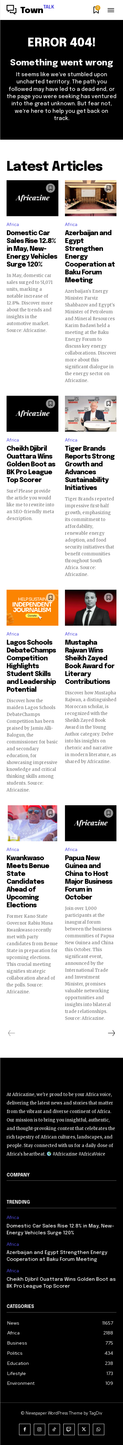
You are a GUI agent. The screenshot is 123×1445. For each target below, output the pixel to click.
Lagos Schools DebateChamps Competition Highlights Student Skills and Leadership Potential (31, 666)
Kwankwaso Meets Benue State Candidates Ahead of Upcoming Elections (28, 882)
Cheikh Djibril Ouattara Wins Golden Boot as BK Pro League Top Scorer (31, 464)
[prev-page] (12, 1033)
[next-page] (111, 1033)
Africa (13, 224)
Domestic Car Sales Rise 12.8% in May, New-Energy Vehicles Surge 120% (32, 249)
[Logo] (30, 11)
